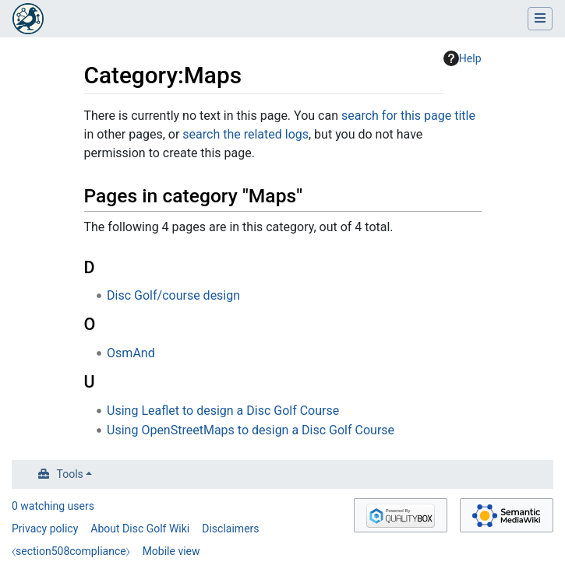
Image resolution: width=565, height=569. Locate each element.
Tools (70, 474)
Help (462, 58)
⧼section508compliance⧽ (71, 551)
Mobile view (171, 551)
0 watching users (53, 506)
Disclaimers (230, 528)
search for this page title (408, 115)
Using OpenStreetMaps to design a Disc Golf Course (250, 430)
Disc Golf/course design (173, 295)
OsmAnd (131, 353)
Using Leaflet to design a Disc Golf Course (223, 410)
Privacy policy (45, 528)
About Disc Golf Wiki (139, 528)
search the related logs (245, 134)
